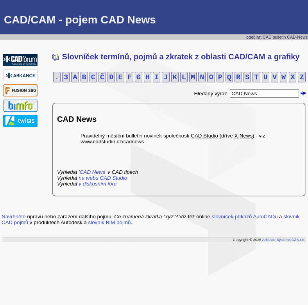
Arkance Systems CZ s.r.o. (283, 240)
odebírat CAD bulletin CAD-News (277, 37)
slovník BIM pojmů (109, 222)
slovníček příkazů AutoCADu (245, 216)
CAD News (77, 119)
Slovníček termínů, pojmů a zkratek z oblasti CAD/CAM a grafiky (176, 56)
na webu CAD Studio (103, 178)
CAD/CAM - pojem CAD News (80, 20)
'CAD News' (92, 172)
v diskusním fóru (97, 184)
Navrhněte (14, 216)
